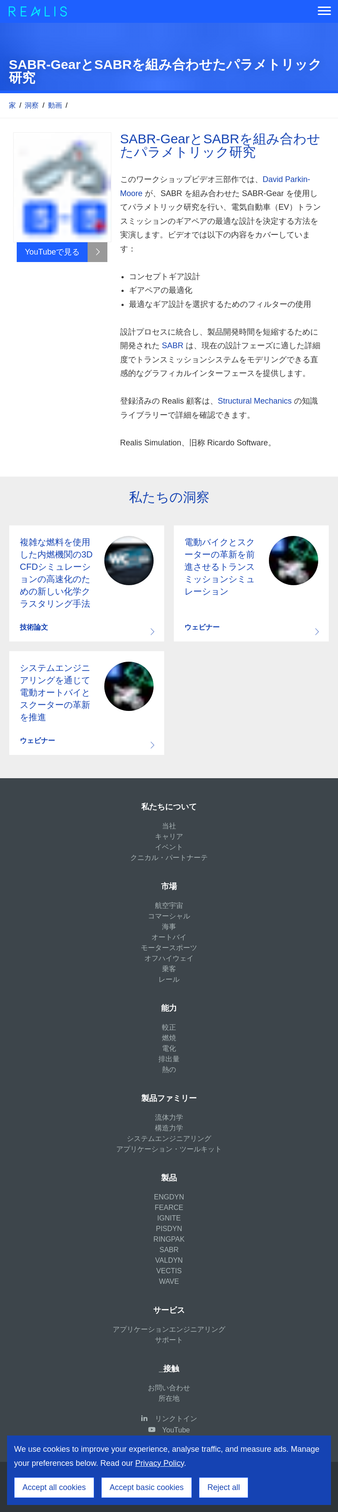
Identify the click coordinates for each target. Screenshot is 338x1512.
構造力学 (169, 1128)
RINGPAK (169, 1239)
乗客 (169, 969)
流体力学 (169, 1117)
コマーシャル (169, 916)
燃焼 (169, 1038)
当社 (169, 826)
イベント (169, 847)
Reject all (223, 1487)
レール (169, 979)
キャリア (169, 836)
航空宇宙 (169, 905)
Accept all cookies (54, 1487)
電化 (169, 1048)
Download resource (86, 583)
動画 (55, 105)
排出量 (169, 1059)
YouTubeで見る (52, 252)
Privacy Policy (159, 1463)
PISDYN (169, 1228)
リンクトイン (176, 1418)
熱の (169, 1069)
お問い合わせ (169, 1388)
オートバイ (169, 937)
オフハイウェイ (169, 958)
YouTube (176, 1430)
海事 (169, 926)
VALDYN (169, 1260)
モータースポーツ (169, 947)
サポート (169, 1340)
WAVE (169, 1281)
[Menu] (324, 11)
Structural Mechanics (255, 401)
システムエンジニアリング (169, 1138)
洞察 (32, 105)
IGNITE (168, 1218)
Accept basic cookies (147, 1487)
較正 (169, 1027)
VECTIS (169, 1271)
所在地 (169, 1398)
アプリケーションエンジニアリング (169, 1329)
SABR (173, 345)
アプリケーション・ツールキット (169, 1149)
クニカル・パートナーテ (169, 857)
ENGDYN (169, 1197)
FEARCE (169, 1207)
